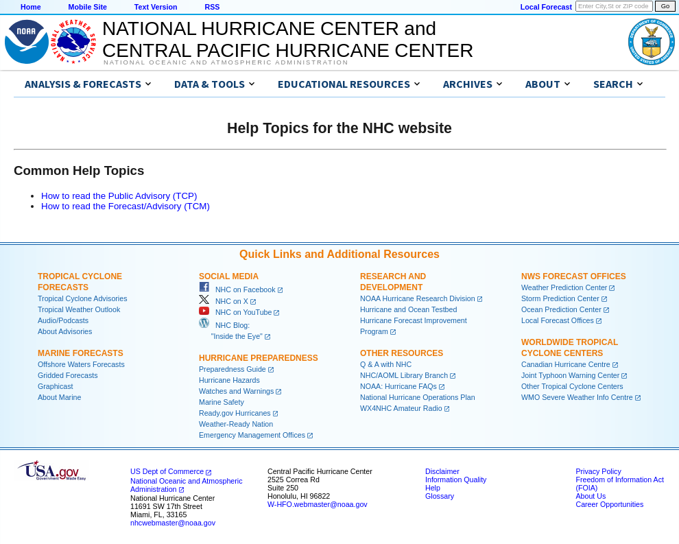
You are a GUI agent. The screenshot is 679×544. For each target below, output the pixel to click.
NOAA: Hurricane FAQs (398, 386)
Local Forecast (546, 7)
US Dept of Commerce (167, 471)
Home (31, 7)
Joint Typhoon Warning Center (570, 375)
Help (432, 488)
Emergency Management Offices (252, 435)
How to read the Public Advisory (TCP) (119, 196)
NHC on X (223, 301)
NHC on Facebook (237, 289)
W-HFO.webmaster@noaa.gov (317, 504)
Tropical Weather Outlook (79, 309)
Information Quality (455, 479)
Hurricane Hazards (229, 380)
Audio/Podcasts (63, 320)
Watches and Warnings (236, 391)
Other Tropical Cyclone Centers (572, 386)
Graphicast (55, 386)
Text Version (156, 7)
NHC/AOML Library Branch (404, 375)
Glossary (439, 496)
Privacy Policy (598, 471)
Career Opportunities (609, 504)
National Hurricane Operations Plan (417, 397)
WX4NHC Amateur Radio (401, 408)
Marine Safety (221, 402)
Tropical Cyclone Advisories (83, 298)
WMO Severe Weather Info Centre (577, 397)
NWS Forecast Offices (573, 276)
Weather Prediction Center (564, 287)
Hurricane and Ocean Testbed (408, 309)
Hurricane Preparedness (258, 358)
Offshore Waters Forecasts (81, 364)
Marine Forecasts (80, 353)
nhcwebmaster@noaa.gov (172, 523)
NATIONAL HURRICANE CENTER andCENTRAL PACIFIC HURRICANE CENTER (287, 39)
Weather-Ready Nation (236, 424)
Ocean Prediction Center (561, 309)
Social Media (229, 276)
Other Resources (401, 353)
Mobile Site (88, 7)
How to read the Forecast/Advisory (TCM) (125, 206)
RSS (211, 7)
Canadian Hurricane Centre (565, 364)
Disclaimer (442, 471)
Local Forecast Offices (557, 320)
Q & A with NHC (386, 364)
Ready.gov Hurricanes (235, 413)
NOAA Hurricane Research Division (417, 298)
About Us (590, 496)
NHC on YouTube (235, 312)
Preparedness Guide (232, 369)
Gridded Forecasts (68, 375)
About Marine (59, 397)
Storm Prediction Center (560, 298)
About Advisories (65, 331)
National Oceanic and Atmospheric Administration (226, 62)
